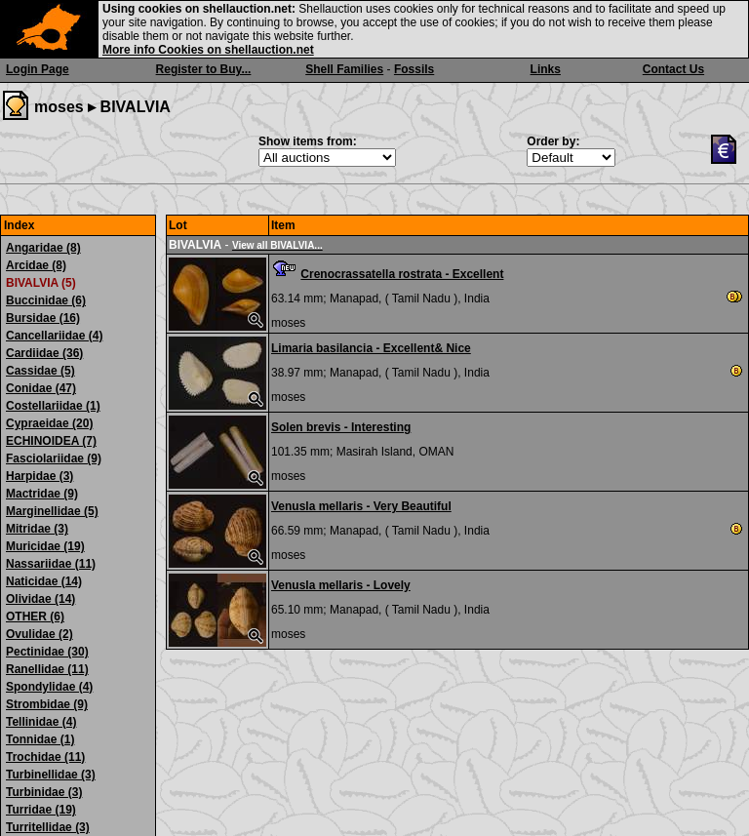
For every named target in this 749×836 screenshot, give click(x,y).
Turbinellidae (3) (51, 774)
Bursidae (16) (43, 318)
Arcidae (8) (36, 265)
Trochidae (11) (45, 757)
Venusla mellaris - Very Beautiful (361, 506)
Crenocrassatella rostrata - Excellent (401, 274)
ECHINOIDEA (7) (51, 441)
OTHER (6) (35, 616)
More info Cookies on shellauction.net (208, 50)
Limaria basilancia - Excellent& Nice (371, 348)
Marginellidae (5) (52, 511)
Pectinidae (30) (47, 651)
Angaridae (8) (43, 248)
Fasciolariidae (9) (53, 458)
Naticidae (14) (44, 581)
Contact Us (673, 69)
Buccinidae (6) (46, 300)
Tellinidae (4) (41, 722)
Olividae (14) (40, 599)
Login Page (37, 69)
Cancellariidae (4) (54, 335)
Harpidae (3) (39, 476)
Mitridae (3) (37, 529)
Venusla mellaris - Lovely (341, 585)
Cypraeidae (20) (49, 423)
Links (546, 69)
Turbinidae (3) (44, 792)
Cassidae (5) (40, 371)
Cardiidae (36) (44, 353)
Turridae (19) (41, 809)
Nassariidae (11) (51, 564)
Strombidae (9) (47, 704)
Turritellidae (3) (48, 827)
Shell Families (344, 69)
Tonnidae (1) (40, 739)
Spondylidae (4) (49, 687)
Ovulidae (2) (39, 634)
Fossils (414, 69)
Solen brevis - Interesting (341, 427)
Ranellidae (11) (47, 669)
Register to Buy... (204, 69)
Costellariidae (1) (53, 406)
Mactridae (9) (42, 493)
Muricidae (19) (45, 546)
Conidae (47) (41, 388)
